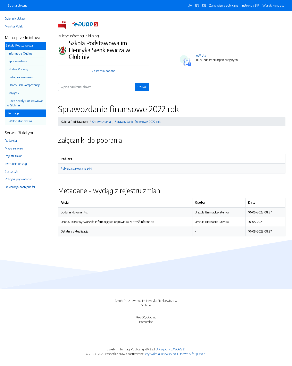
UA (190, 5)
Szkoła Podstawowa (19, 45)
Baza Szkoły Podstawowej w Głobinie (25, 103)
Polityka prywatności (19, 179)
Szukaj (142, 87)
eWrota (201, 55)
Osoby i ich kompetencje (25, 85)
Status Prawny (18, 69)
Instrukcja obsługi (16, 163)
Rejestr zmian (14, 156)
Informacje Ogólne (20, 53)
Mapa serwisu (14, 148)
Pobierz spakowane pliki (76, 168)
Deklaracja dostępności (20, 187)
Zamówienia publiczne (223, 5)
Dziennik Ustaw (15, 18)
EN (197, 5)
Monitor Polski (14, 26)
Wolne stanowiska (21, 121)
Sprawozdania (18, 61)
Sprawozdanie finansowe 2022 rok (137, 121)
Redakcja (11, 140)
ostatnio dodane (104, 71)
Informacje (12, 113)
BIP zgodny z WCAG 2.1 (170, 349)
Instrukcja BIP (250, 5)
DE (204, 5)
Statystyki (11, 171)
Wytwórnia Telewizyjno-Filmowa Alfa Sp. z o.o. (175, 354)
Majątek (14, 93)
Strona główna (17, 5)
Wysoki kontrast (273, 5)
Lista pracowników (21, 77)
